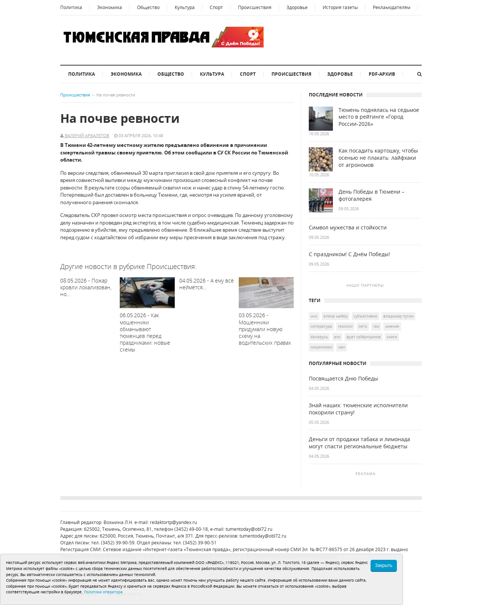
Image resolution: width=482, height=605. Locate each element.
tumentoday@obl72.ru (249, 529)
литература (321, 326)
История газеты (340, 7)
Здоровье (297, 7)
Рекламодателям (391, 7)
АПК (337, 336)
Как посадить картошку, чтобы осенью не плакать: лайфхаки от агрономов (378, 157)
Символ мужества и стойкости (348, 227)
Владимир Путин (398, 316)
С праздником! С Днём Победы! (349, 254)
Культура (185, 7)
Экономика (109, 7)
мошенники (321, 347)
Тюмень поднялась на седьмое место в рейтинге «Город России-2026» (379, 117)
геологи (345, 326)
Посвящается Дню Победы (343, 378)
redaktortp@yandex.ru (173, 522)
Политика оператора (103, 591)
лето (362, 326)
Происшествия (255, 7)
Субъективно (365, 316)
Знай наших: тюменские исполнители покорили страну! (358, 409)
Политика (71, 7)
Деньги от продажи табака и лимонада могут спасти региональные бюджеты (359, 443)
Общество (148, 7)
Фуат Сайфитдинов (363, 336)
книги (392, 336)
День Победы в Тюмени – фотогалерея (371, 195)
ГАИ (376, 326)
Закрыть (383, 565)
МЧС (314, 316)
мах (341, 347)
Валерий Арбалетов (86, 135)
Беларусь (319, 336)
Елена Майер (335, 316)
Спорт (216, 7)
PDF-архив (382, 74)
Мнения (392, 326)
